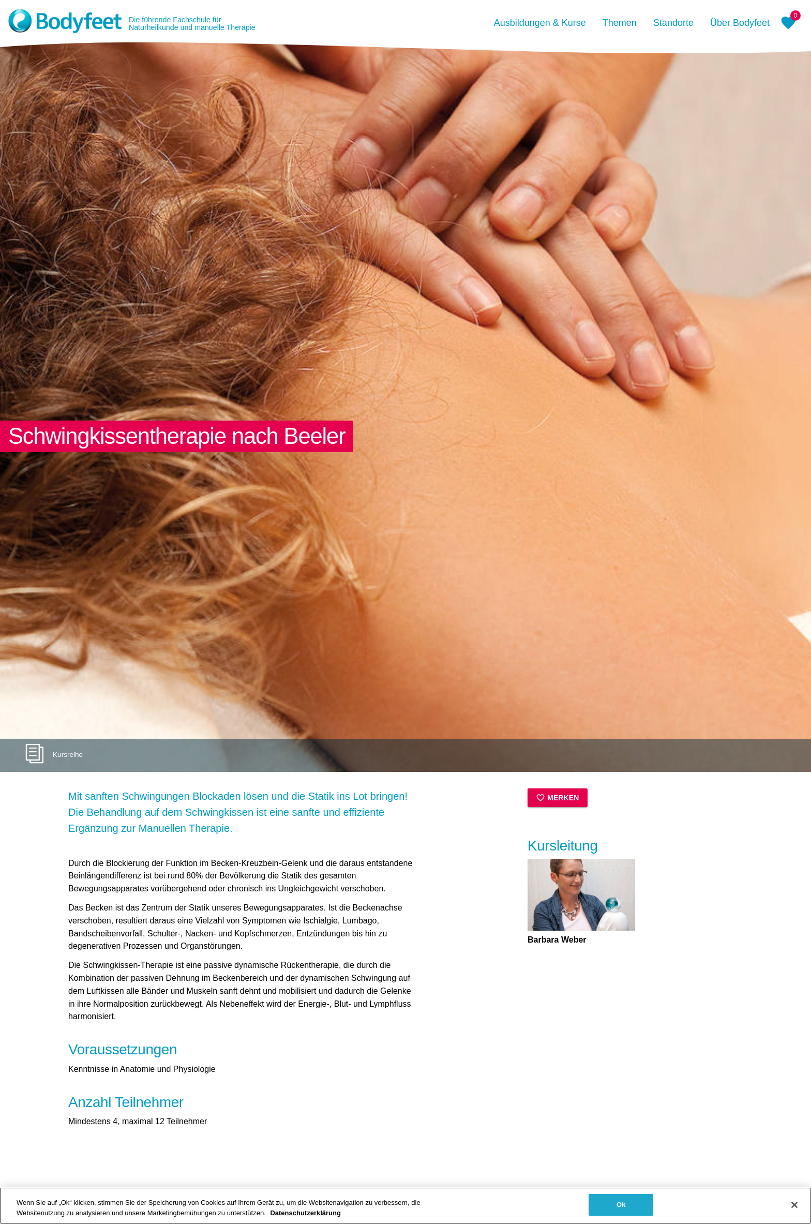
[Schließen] (794, 1204)
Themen (620, 23)
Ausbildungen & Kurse (540, 23)
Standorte (673, 23)
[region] (405, 1205)
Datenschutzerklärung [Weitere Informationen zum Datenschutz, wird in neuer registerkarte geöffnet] (305, 1213)
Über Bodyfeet (740, 23)
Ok (621, 1204)
